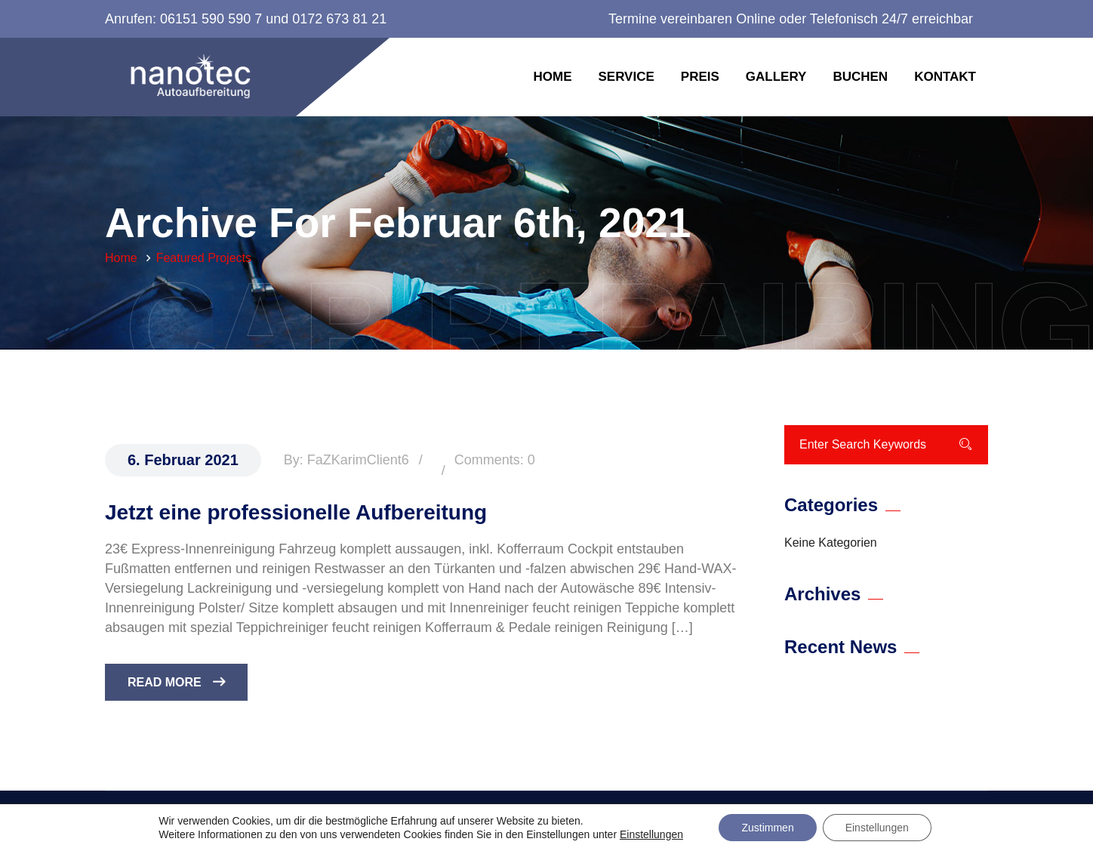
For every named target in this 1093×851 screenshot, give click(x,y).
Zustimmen (767, 828)
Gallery (776, 76)
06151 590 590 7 (211, 18)
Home (552, 76)
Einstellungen (651, 834)
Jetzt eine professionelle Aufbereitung (296, 512)
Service (626, 76)
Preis (700, 76)
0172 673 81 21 (339, 18)
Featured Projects (203, 257)
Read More (176, 682)
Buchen (860, 76)
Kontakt (945, 76)
